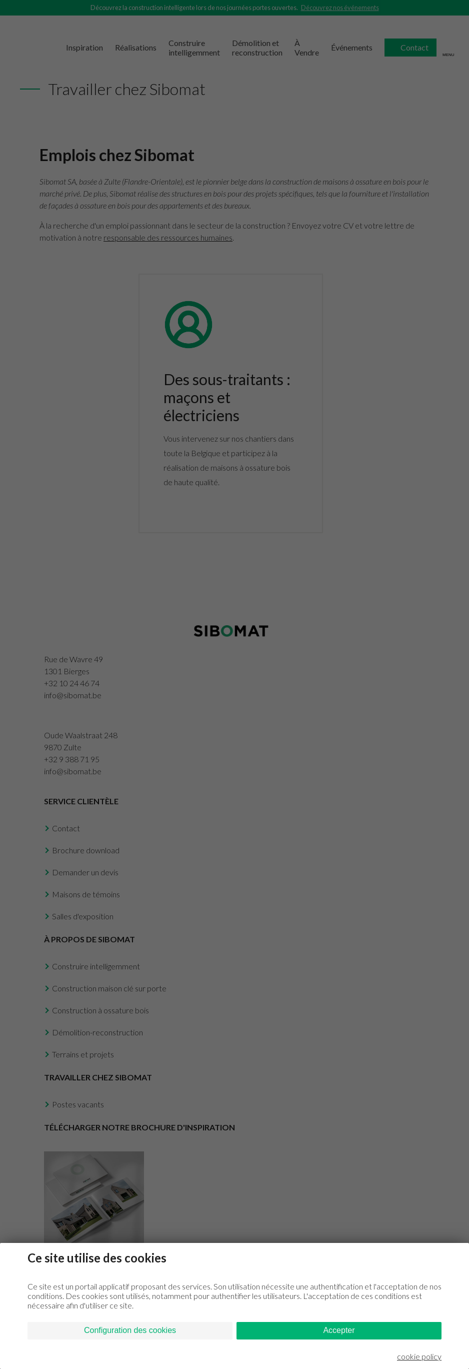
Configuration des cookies (130, 1330)
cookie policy (419, 1356)
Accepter (338, 1330)
